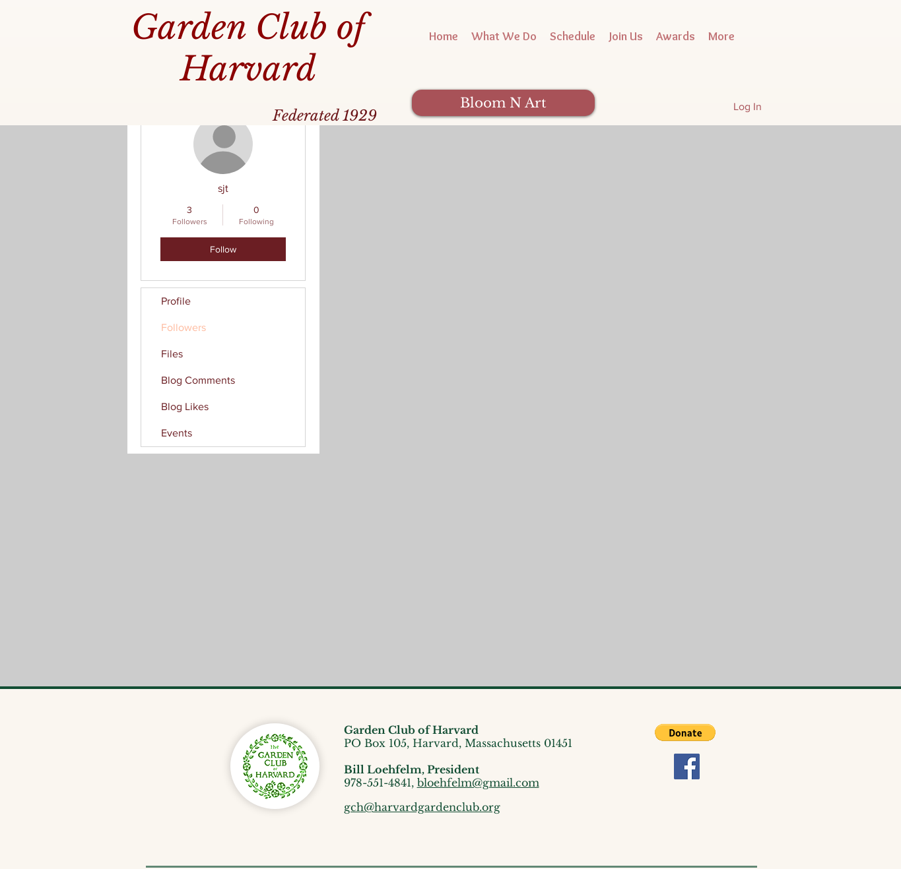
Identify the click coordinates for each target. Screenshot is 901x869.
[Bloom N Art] (503, 103)
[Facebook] (687, 766)
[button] (685, 732)
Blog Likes (185, 406)
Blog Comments (198, 380)
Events (176, 432)
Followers (183, 327)
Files (172, 353)
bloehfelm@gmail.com (478, 782)
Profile (176, 301)
